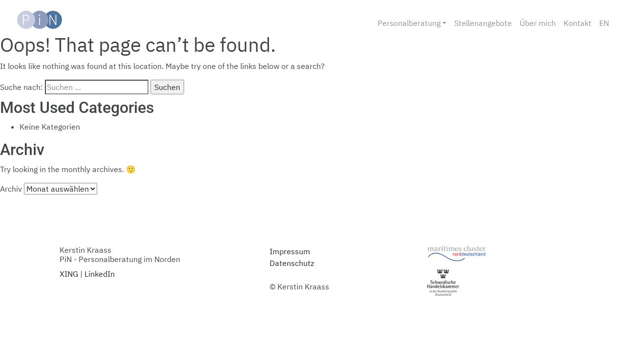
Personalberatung (409, 23)
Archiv (11, 189)
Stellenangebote (483, 23)
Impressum (290, 251)
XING (69, 274)
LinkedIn (99, 274)
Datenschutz (292, 263)
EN (604, 23)
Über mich (538, 23)
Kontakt (577, 23)
